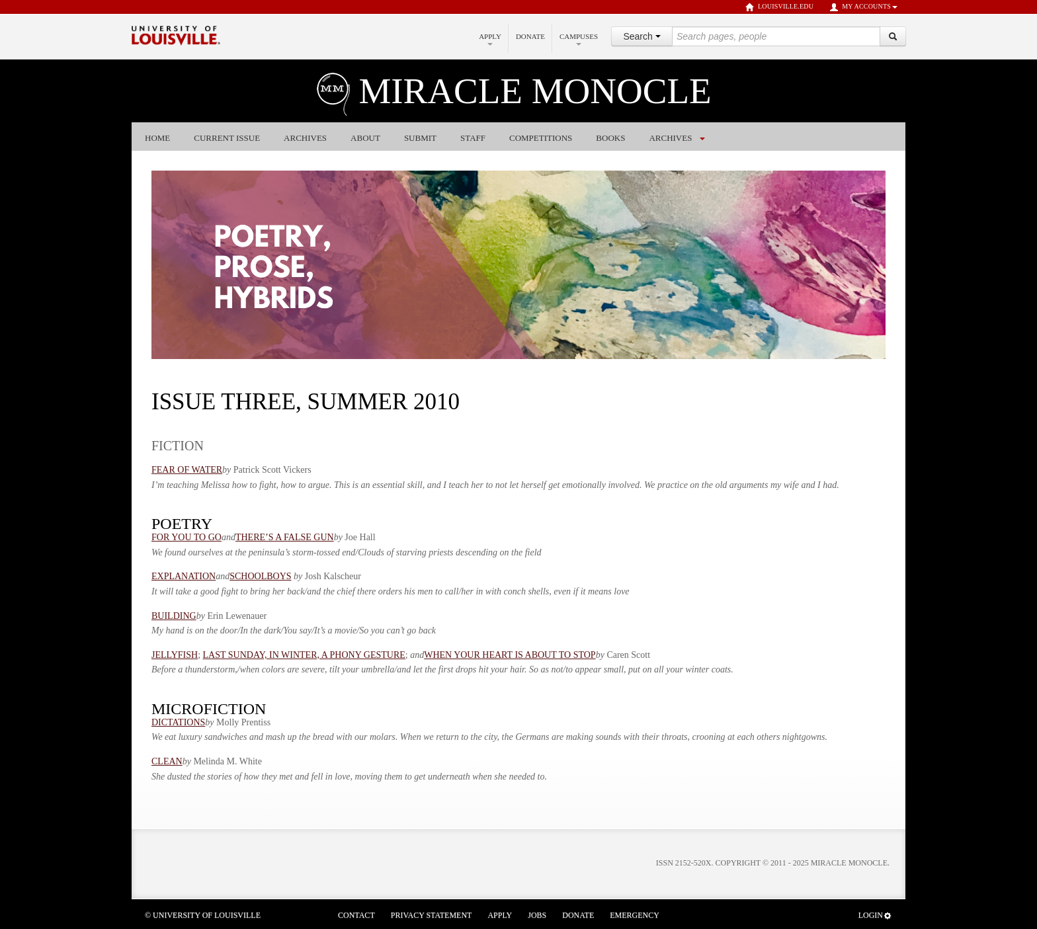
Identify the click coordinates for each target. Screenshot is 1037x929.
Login (875, 915)
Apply (490, 39)
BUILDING (173, 616)
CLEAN (167, 761)
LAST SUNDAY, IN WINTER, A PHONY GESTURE (304, 655)
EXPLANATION (183, 576)
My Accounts (863, 7)
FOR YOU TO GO (186, 537)
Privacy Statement (431, 915)
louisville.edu (779, 7)
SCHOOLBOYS (260, 576)
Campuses (579, 39)
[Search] (893, 36)
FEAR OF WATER (186, 470)
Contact (356, 915)
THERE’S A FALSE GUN (284, 537)
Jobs (537, 915)
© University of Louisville (203, 915)
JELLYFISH (174, 655)
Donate (530, 36)
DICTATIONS (178, 722)
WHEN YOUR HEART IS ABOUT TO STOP (510, 655)
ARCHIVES (670, 138)
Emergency (634, 915)
